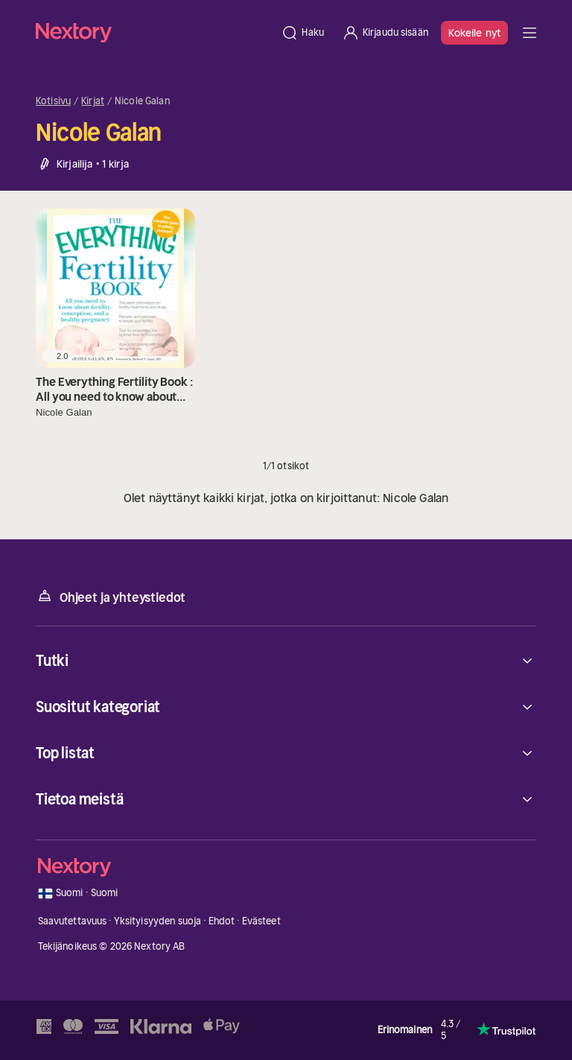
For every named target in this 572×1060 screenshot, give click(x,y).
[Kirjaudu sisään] (385, 33)
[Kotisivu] (154, 32)
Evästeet (261, 921)
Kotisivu (53, 101)
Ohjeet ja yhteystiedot (110, 596)
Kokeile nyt (474, 32)
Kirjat (92, 101)
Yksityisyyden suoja (157, 921)
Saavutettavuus (72, 921)
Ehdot (222, 921)
